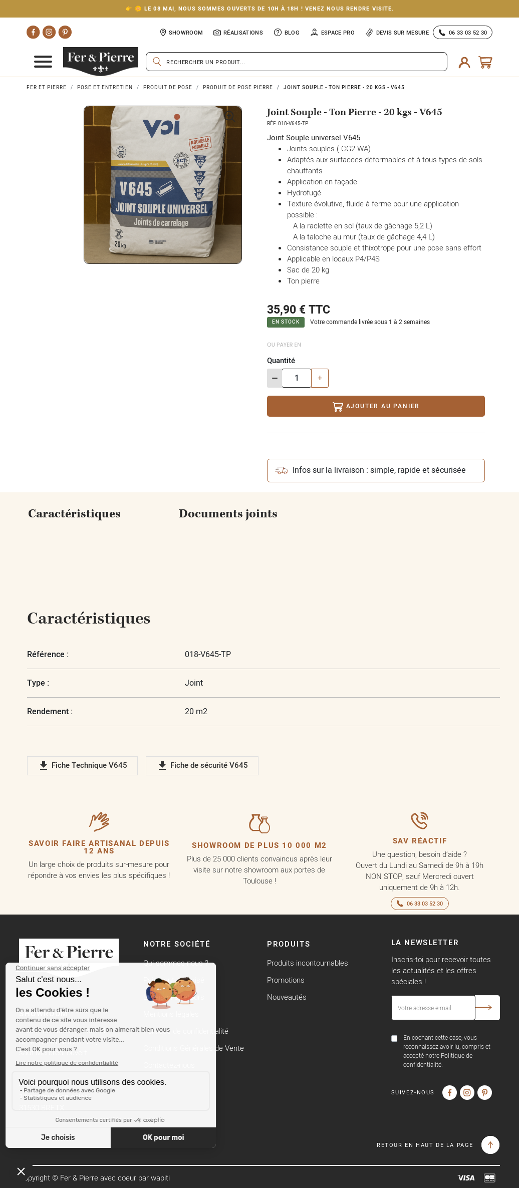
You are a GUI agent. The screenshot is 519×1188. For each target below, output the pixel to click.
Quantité (281, 360)
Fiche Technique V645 (82, 766)
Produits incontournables (307, 963)
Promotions (286, 980)
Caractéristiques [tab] (74, 513)
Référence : (48, 654)
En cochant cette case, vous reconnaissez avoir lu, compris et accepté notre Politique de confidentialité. (446, 1051)
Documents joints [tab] (228, 513)
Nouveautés (287, 997)
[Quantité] (297, 378)
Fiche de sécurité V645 (202, 766)
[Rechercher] (296, 61)
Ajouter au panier (376, 407)
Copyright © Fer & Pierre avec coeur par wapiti (94, 1177)
